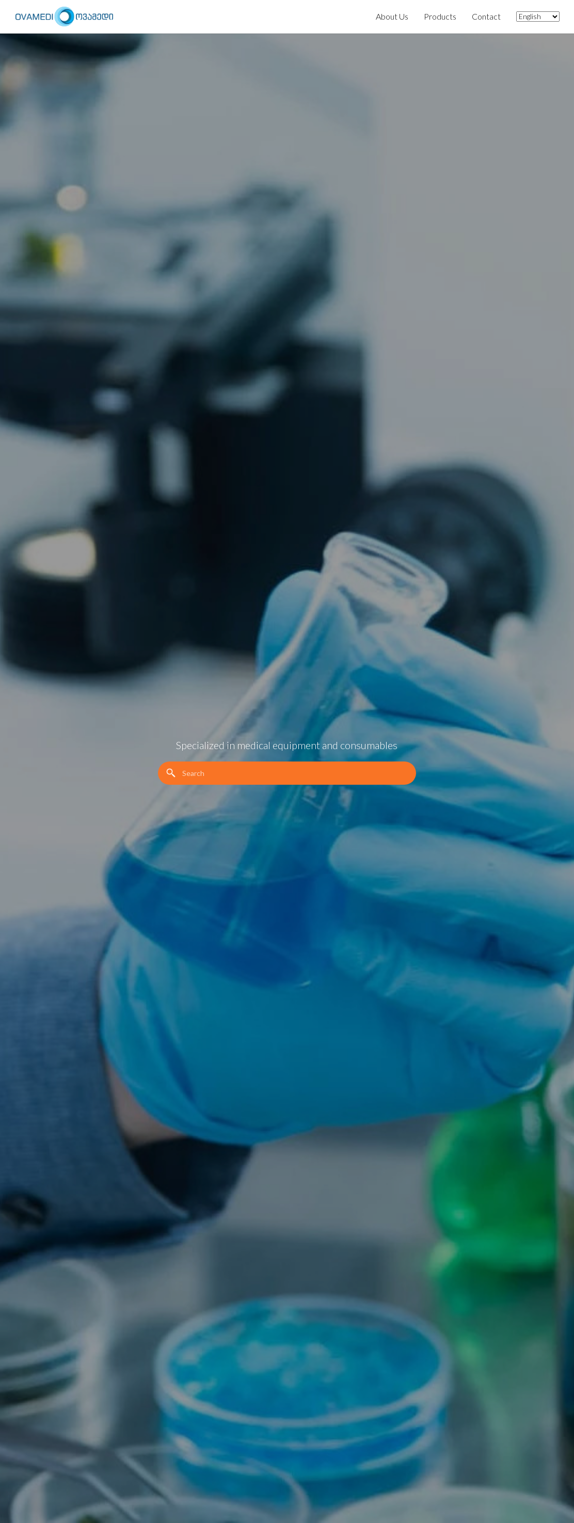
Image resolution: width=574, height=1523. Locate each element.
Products (440, 16)
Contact (486, 16)
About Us (392, 16)
